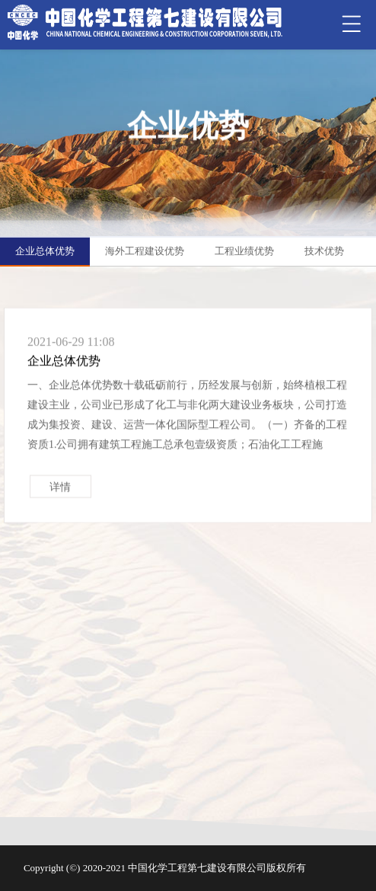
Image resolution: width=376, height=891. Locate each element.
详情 (60, 492)
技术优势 (324, 251)
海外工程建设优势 (144, 251)
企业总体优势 (45, 251)
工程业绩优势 (244, 251)
